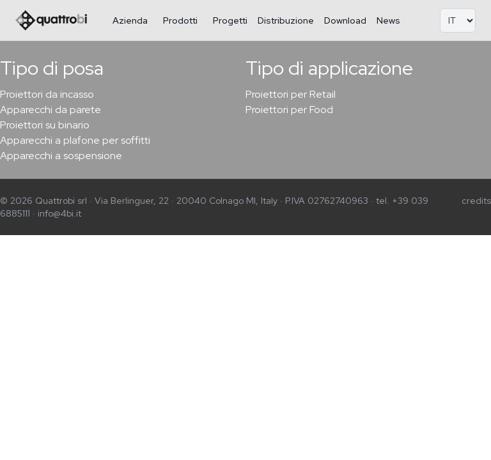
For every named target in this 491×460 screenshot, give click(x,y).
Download (345, 20)
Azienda (130, 20)
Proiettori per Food (289, 109)
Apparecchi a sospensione (61, 155)
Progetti (230, 20)
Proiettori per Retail (291, 94)
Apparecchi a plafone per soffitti (75, 140)
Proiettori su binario (45, 125)
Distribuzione (286, 20)
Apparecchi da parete (50, 109)
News (388, 20)
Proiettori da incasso (47, 94)
